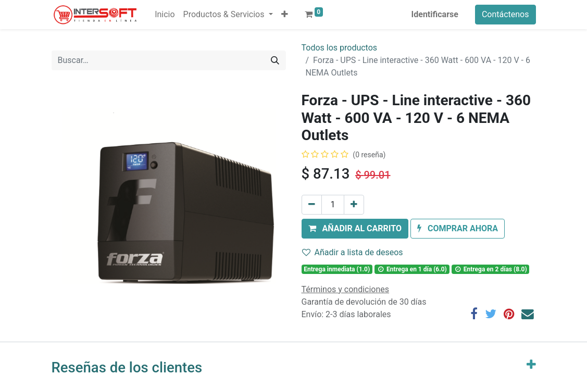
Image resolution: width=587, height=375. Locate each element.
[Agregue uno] (354, 205)
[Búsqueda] (275, 60)
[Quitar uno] (312, 205)
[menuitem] (165, 14)
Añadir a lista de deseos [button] (352, 252)
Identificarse (434, 14)
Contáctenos (505, 14)
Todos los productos (340, 48)
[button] (284, 14)
